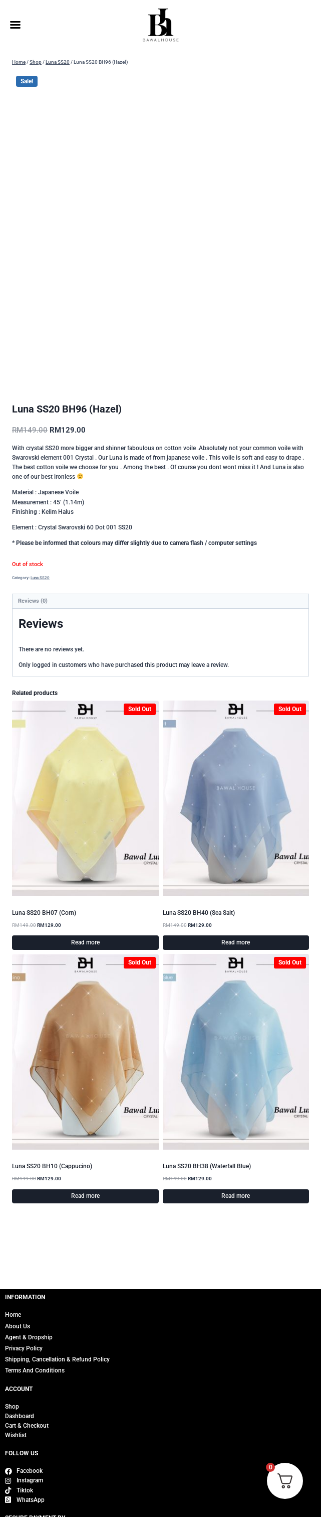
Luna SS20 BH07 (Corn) (44, 926)
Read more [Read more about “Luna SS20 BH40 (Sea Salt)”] (235, 955)
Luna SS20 (40, 591)
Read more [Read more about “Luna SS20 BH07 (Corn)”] (85, 955)
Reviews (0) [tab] (33, 614)
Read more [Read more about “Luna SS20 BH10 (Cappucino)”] (85, 1209)
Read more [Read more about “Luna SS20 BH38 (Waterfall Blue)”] (235, 1209)
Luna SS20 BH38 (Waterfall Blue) (207, 1179)
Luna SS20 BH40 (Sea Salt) (199, 926)
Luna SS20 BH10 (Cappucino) (52, 1179)
